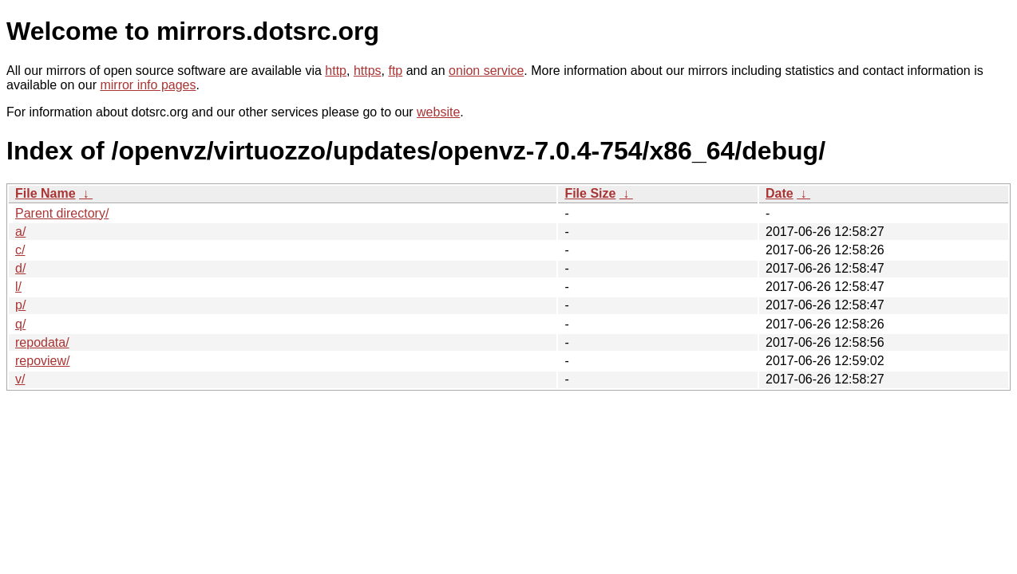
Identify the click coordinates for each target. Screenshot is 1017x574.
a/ (20, 231)
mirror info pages (148, 85)
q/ (20, 324)
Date (779, 193)
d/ (20, 268)
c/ (20, 250)
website (438, 112)
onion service (486, 70)
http (335, 70)
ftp (395, 70)
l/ (18, 286)
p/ (20, 305)
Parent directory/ (62, 213)
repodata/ (42, 342)
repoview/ (42, 361)
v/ (20, 379)
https (368, 70)
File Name (45, 193)
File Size (589, 193)
